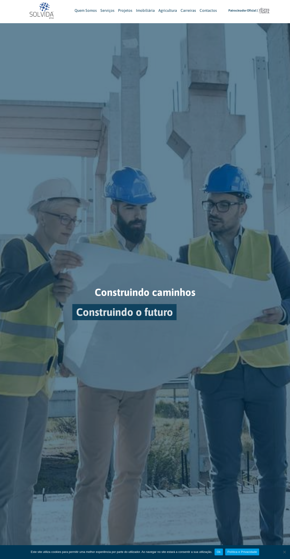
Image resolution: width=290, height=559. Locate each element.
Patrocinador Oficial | (243, 10)
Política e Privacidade (242, 552)
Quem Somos (86, 10)
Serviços (107, 10)
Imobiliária (145, 10)
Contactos (208, 10)
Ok (219, 552)
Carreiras (188, 10)
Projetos (125, 10)
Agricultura (167, 10)
